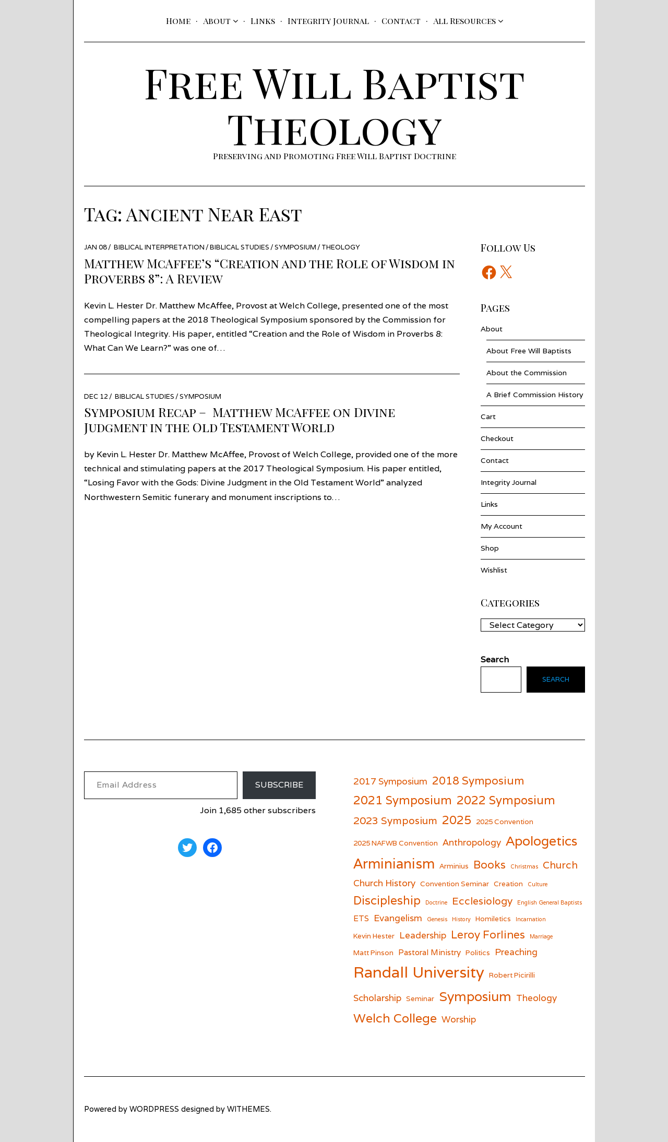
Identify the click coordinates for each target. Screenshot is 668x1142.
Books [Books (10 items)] (489, 865)
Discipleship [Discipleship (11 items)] (387, 900)
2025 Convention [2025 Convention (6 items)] (504, 821)
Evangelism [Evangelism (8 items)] (398, 918)
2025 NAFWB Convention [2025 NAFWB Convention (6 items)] (395, 843)
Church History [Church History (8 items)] (384, 883)
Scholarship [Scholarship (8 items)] (377, 998)
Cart (488, 416)
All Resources (464, 20)
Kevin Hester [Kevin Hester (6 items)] (374, 936)
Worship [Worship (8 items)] (459, 1019)
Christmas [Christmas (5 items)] (524, 866)
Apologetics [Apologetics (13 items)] (541, 840)
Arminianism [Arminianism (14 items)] (394, 863)
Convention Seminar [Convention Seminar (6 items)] (454, 883)
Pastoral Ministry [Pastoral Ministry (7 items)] (429, 952)
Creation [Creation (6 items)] (508, 883)
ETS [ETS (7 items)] (361, 918)
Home (178, 20)
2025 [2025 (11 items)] (456, 819)
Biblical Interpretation (159, 247)
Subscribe (279, 784)
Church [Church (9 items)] (560, 864)
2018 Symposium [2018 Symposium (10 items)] (478, 781)
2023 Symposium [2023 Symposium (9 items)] (395, 820)
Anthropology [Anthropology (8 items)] (472, 842)
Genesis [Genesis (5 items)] (437, 919)
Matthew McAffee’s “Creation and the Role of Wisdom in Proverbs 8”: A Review (269, 271)
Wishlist (494, 570)
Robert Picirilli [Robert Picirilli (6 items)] (512, 975)
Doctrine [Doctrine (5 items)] (436, 902)
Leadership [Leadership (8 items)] (422, 935)
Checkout (497, 438)
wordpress (154, 1109)
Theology (340, 247)
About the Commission (526, 372)
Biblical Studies (239, 247)
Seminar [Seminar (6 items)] (420, 998)
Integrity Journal (328, 20)
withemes (248, 1109)
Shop (490, 548)
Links (262, 20)
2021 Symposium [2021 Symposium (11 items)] (402, 799)
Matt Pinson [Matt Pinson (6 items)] (373, 952)
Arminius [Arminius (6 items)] (454, 866)
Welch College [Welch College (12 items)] (395, 1018)
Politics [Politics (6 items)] (478, 952)
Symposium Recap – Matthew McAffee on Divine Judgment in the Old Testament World (239, 419)
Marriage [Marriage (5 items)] (541, 936)
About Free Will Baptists (528, 350)
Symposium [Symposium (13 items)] (475, 996)
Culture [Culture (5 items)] (537, 884)
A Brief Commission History (534, 394)
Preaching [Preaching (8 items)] (516, 952)
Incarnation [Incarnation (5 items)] (531, 919)
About (217, 20)
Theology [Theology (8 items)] (536, 998)
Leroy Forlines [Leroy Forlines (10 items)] (488, 934)
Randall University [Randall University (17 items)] (418, 972)
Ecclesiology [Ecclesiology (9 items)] (482, 900)
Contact (401, 20)
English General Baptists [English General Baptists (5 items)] (549, 902)
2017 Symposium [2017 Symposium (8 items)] (390, 781)
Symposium (295, 247)
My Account (501, 526)
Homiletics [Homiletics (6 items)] (493, 918)
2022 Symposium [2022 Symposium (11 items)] (506, 799)
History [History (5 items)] (461, 919)
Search (554, 679)
